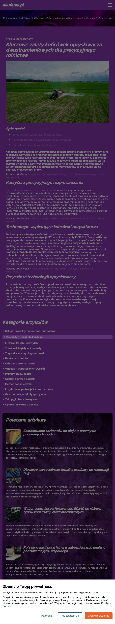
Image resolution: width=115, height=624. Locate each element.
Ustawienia (46, 615)
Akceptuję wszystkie (98, 615)
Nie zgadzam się (70, 615)
